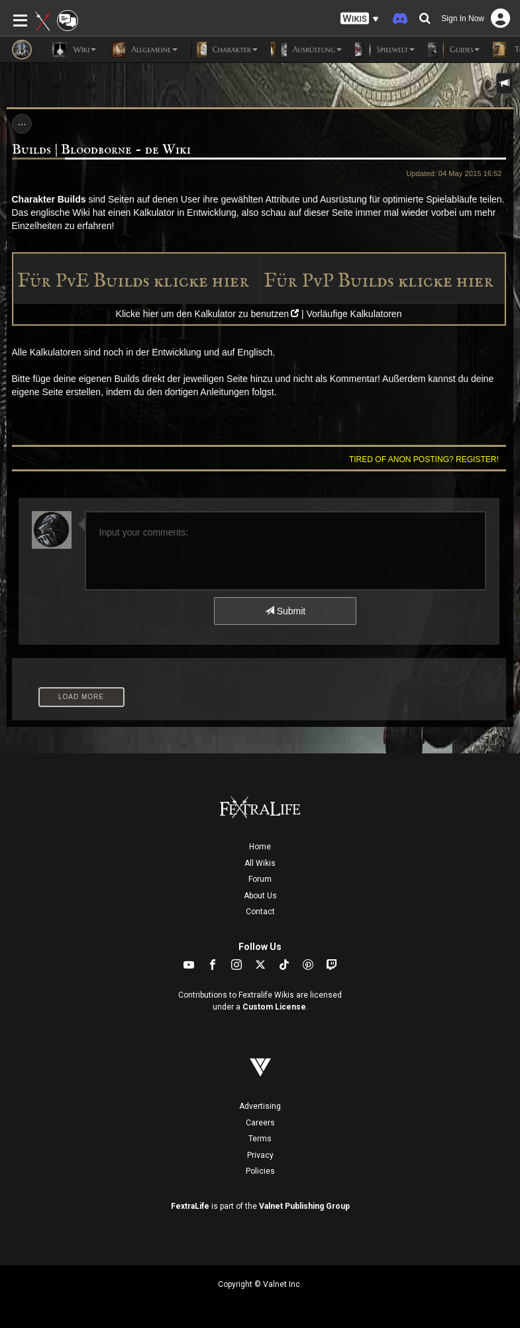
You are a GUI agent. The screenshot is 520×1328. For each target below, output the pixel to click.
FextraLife (190, 1206)
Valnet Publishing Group (304, 1206)
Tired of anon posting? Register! (424, 459)
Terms (260, 1138)
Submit (285, 611)
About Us (260, 895)
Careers (260, 1122)
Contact (260, 911)
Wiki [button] (74, 50)
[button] (359, 18)
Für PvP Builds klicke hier (379, 281)
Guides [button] (454, 50)
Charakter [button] (224, 50)
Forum (260, 879)
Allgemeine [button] (143, 50)
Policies (260, 1171)
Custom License (274, 1007)
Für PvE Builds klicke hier (133, 281)
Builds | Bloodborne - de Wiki (101, 150)
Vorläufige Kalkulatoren (353, 313)
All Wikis (260, 863)
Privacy (260, 1155)
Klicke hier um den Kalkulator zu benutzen (202, 313)
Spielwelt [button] (385, 50)
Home (260, 846)
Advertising (260, 1106)
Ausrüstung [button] (306, 50)
